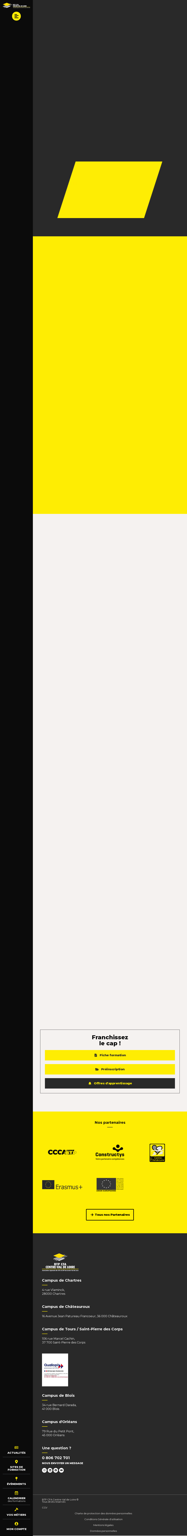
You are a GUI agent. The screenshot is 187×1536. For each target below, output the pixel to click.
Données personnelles (103, 1531)
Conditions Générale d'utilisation (103, 1519)
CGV (44, 1507)
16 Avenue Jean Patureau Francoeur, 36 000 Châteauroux (84, 1316)
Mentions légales (103, 1525)
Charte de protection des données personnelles (103, 1513)
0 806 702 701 (56, 1458)
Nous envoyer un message (62, 1463)
